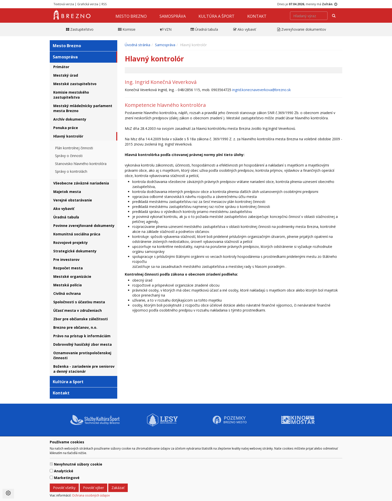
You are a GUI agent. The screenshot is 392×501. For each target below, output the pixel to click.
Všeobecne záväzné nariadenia (81, 183)
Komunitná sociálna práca (76, 234)
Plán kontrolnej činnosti (74, 148)
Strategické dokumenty (74, 251)
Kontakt (256, 16)
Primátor (61, 66)
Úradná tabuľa (66, 217)
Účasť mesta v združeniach (77, 310)
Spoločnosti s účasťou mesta (79, 302)
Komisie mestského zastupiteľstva (71, 95)
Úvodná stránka (137, 44)
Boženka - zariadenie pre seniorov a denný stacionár (83, 369)
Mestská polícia (67, 285)
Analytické (63, 471)
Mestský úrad (65, 75)
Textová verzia (64, 4)
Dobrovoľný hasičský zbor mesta (82, 344)
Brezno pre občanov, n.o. (75, 327)
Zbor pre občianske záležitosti (80, 319)
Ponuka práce (65, 127)
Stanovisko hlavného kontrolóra (80, 163)
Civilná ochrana (67, 293)
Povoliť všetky (64, 487)
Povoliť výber (93, 487)
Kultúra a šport (216, 16)
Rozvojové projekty (70, 242)
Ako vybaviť (63, 208)
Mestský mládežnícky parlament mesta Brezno (82, 108)
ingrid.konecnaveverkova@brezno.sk (261, 89)
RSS (104, 4)
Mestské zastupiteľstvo (74, 83)
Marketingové (67, 477)
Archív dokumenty (69, 119)
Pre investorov (66, 259)
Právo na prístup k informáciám (81, 336)
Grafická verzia (87, 4)
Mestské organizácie (72, 276)
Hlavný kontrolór (68, 136)
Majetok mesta (67, 191)
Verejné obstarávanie (72, 200)
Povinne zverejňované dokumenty (83, 225)
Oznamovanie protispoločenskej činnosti (82, 355)
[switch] (51, 464)
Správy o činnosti (68, 155)
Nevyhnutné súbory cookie (78, 464)
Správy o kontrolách (71, 171)
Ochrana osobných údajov (91, 495)
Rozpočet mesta (68, 268)
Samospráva (173, 16)
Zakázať (118, 487)
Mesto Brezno (131, 16)
